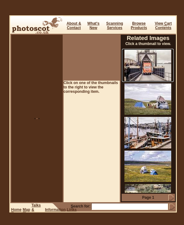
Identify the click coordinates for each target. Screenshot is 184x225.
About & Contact (73, 25)
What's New (93, 25)
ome (16, 210)
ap (26, 210)
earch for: (80, 206)
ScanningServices (114, 25)
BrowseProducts (139, 25)
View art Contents (163, 25)
